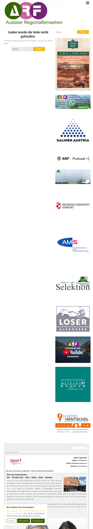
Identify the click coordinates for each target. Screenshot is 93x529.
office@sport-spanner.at (79, 463)
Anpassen (11, 521)
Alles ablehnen (23, 521)
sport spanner (82, 466)
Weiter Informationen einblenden (42, 471)
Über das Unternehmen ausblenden (18, 471)
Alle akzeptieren (38, 521)
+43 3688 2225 (82, 460)
